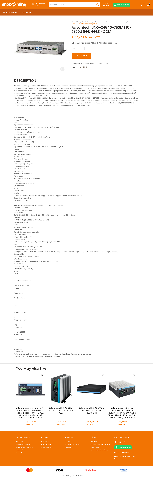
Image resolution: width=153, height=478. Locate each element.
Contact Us (26, 12)
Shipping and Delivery (23, 444)
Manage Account (46, 444)
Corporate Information (72, 444)
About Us (68, 447)
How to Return (20, 450)
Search (97, 4)
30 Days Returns (106, 4)
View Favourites (144, 5)
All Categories (10, 12)
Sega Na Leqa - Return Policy (99, 450)
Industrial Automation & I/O (118, 22)
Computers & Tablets (84, 22)
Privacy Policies (95, 447)
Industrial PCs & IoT (100, 22)
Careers (67, 441)
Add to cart (81, 56)
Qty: (73, 49)
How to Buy (19, 441)
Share (74, 67)
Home (74, 22)
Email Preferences (46, 447)
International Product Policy (24, 447)
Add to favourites (42, 375)
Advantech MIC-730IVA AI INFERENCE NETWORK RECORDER (91, 410)
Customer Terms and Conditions (100, 444)
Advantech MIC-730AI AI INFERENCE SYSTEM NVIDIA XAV (61, 410)
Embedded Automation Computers (85, 24)
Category (76, 63)
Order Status (45, 441)
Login (141, 5)
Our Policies (93, 441)
